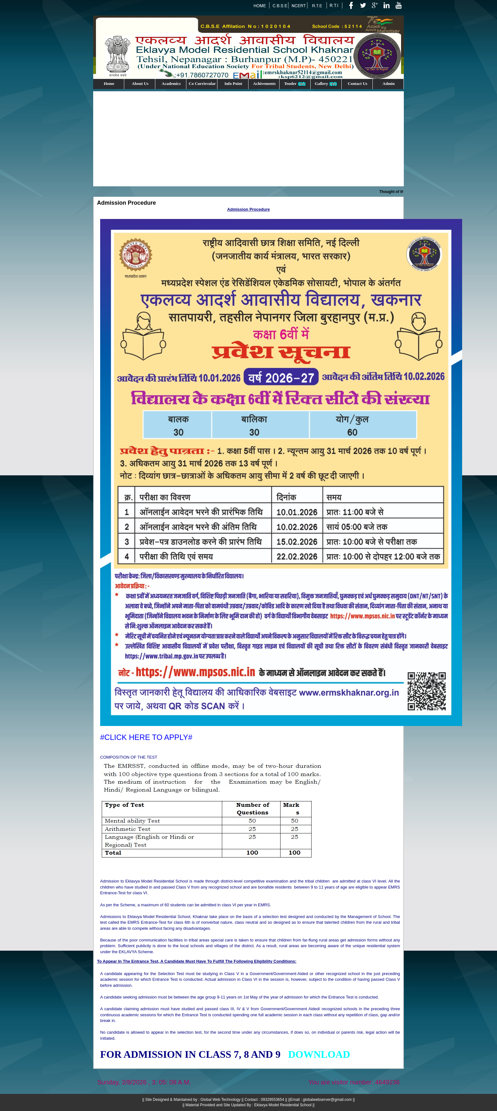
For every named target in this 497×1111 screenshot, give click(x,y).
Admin (389, 83)
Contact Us (357, 83)
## (319, 1054)
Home (109, 83)
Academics (171, 83)
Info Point (233, 83)
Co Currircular (202, 83)
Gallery (326, 84)
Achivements (264, 83)
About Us (140, 83)
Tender (295, 84)
